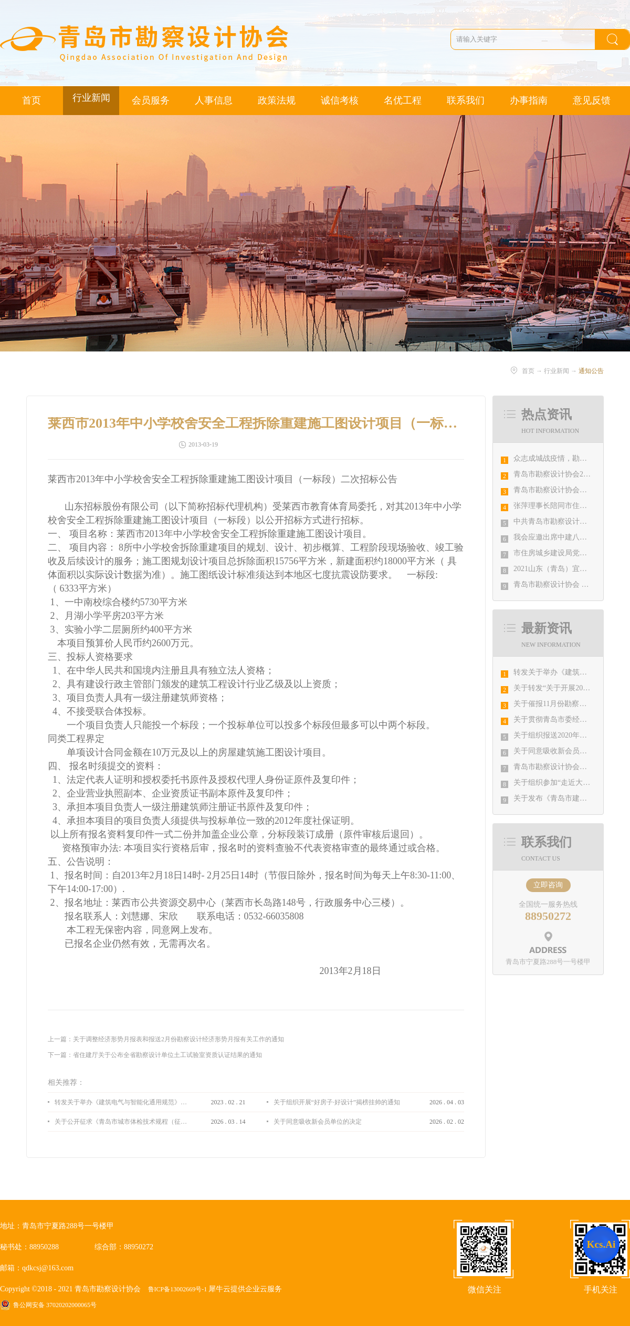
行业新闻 (556, 371)
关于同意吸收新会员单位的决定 (564, 751)
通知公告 (591, 371)
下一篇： (155, 1055)
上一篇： (166, 1039)
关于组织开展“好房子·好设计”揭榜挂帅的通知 (337, 1102)
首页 (31, 100)
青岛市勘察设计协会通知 (553, 767)
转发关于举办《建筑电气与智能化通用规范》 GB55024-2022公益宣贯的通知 (121, 1102)
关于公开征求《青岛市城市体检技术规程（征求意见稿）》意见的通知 (121, 1121)
